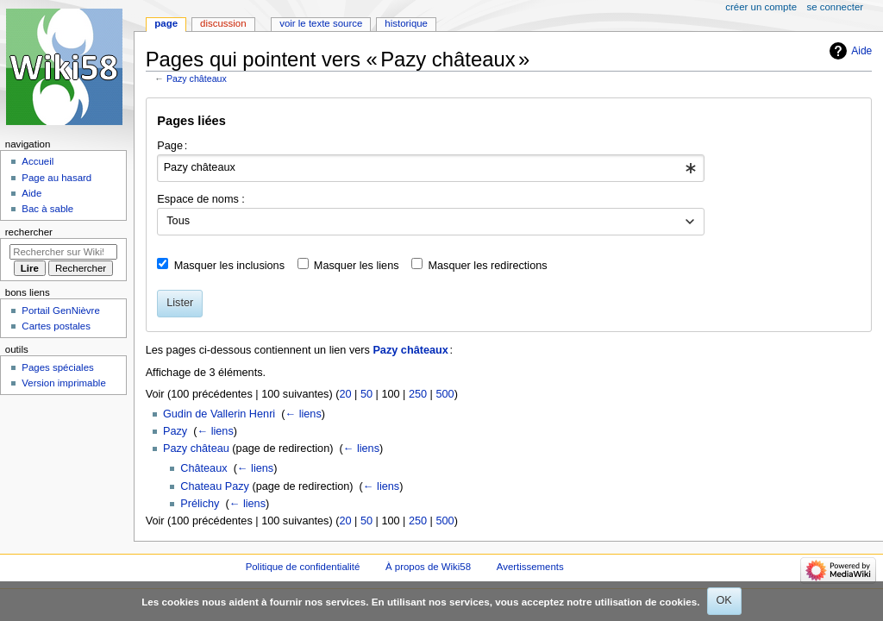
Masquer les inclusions (229, 266)
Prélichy (199, 504)
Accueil (37, 161)
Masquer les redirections (487, 266)
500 (444, 394)
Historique (406, 23)
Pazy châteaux (196, 78)
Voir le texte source (320, 23)
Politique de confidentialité (303, 566)
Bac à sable (47, 209)
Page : (172, 146)
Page (166, 23)
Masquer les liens (356, 266)
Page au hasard (56, 177)
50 (366, 394)
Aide (861, 51)
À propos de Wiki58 (428, 566)
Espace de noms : (201, 199)
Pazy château (196, 448)
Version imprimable (63, 383)
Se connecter (835, 7)
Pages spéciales (57, 367)
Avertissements (530, 566)
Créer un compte (761, 7)
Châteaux (203, 468)
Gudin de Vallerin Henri (219, 414)
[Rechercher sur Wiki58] (63, 252)
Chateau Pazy (214, 486)
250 (418, 394)
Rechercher (29, 232)
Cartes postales (56, 326)
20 (345, 394)
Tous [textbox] (178, 221)
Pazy (175, 431)
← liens (303, 414)
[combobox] (431, 168)
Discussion (223, 23)
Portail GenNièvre (60, 310)
